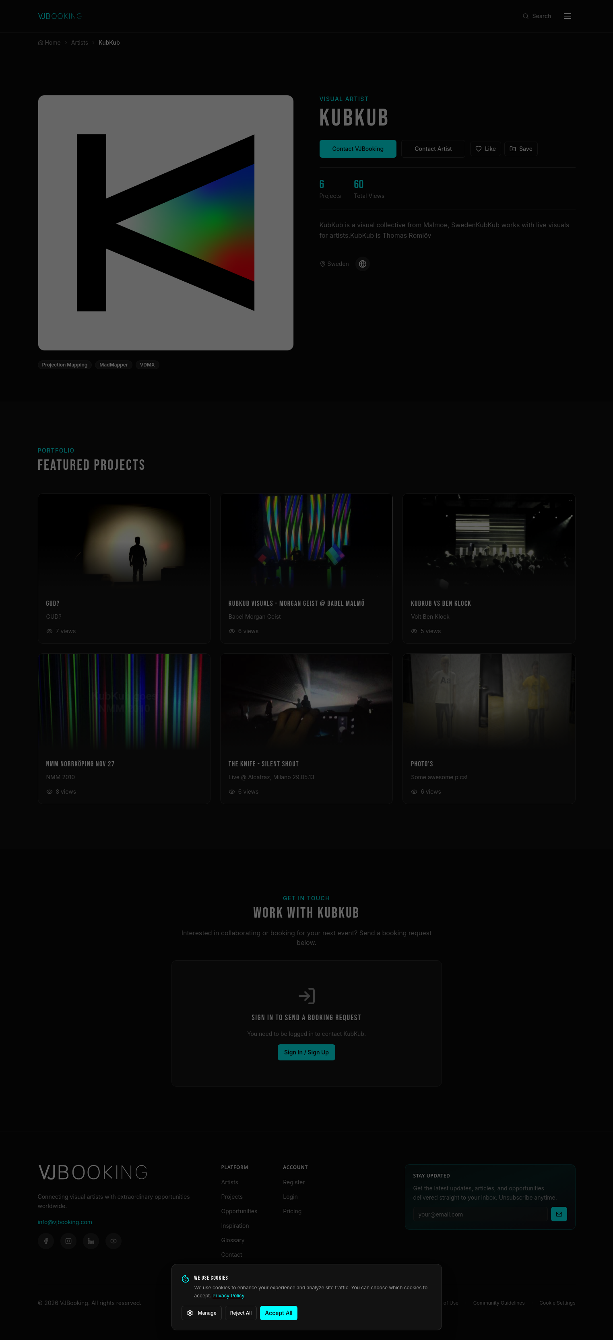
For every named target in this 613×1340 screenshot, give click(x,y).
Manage (202, 1313)
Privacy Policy (228, 1296)
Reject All (241, 1313)
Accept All (278, 1312)
